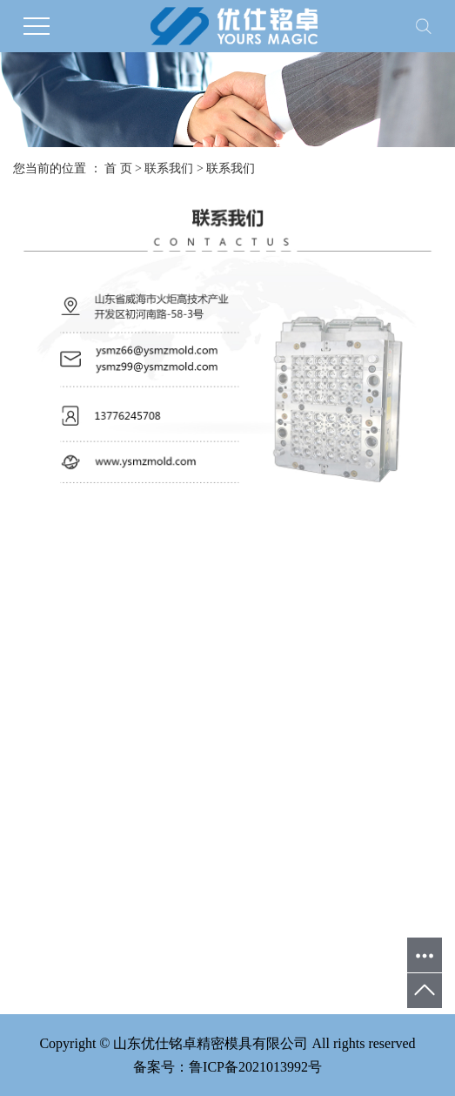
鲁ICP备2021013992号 (255, 1066)
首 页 (118, 168)
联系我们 (168, 168)
